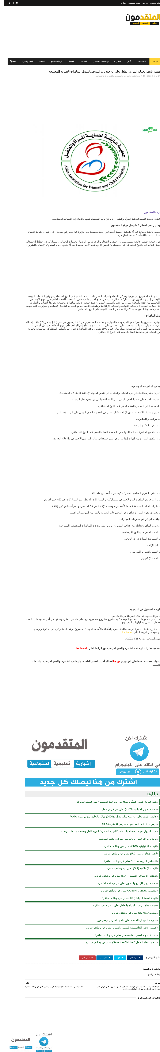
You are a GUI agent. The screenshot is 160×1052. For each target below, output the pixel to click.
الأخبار (125, 61)
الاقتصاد (67, 61)
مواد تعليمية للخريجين (97, 61)
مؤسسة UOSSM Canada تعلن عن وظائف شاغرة (124, 894)
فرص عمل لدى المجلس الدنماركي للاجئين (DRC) (125, 827)
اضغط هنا (88, 650)
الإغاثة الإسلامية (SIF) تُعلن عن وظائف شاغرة (127, 872)
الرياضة (38, 61)
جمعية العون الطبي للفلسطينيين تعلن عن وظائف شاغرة (121, 938)
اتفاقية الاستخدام (151, 3)
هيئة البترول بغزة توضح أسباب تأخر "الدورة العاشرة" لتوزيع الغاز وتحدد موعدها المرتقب (105, 835)
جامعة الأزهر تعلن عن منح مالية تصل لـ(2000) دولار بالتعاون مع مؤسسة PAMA (109, 820)
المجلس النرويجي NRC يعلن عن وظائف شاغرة (126, 864)
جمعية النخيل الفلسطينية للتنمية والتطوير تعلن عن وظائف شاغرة (116, 931)
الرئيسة (151, 61)
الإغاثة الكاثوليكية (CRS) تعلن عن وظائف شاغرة (125, 849)
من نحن (140, 3)
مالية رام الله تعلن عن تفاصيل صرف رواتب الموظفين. (122, 842)
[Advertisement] (57, 32)
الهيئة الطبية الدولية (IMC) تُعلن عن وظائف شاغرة (125, 901)
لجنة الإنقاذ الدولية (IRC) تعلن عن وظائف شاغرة (125, 857)
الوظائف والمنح (52, 61)
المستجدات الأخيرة (110, 82)
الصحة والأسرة (23, 61)
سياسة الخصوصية (130, 3)
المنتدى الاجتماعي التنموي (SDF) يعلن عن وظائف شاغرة (121, 879)
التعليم (114, 61)
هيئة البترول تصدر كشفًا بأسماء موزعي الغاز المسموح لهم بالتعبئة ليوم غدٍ (112, 805)
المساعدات (138, 61)
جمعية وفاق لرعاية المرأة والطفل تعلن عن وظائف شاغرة (120, 909)
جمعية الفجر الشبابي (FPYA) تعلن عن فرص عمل (125, 812)
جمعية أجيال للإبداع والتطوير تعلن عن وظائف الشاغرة (122, 886)
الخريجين (79, 61)
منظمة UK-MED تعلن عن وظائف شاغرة (129, 916)
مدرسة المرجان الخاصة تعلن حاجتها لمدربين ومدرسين (122, 923)
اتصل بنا (119, 3)
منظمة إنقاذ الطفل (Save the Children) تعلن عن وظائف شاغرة (116, 946)
